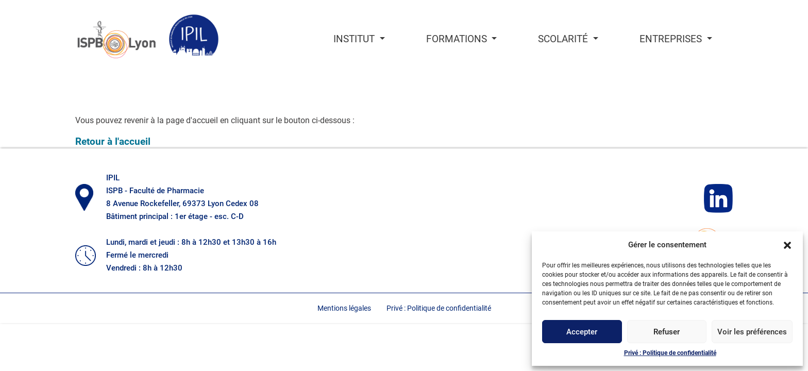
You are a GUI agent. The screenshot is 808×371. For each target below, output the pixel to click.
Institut (355, 39)
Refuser (666, 331)
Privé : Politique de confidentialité (670, 353)
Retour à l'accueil (112, 141)
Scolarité (564, 39)
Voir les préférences (752, 331)
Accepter (581, 331)
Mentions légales (344, 308)
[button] (787, 245)
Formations (458, 39)
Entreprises (671, 39)
